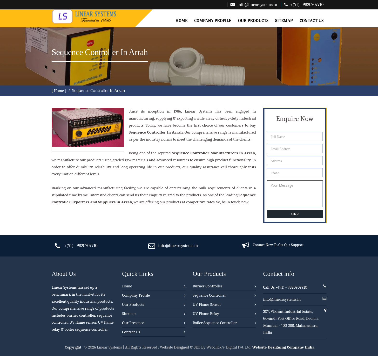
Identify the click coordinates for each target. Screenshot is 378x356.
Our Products (253, 20)
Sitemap (284, 20)
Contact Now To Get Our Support (278, 245)
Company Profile (212, 20)
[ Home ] (59, 90)
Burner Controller (207, 286)
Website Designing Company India (283, 347)
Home (182, 20)
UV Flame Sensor (207, 304)
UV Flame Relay (206, 313)
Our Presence (133, 322)
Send (295, 214)
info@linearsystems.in (253, 4)
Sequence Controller (209, 295)
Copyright (73, 347)
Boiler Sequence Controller (215, 322)
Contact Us (312, 20)
